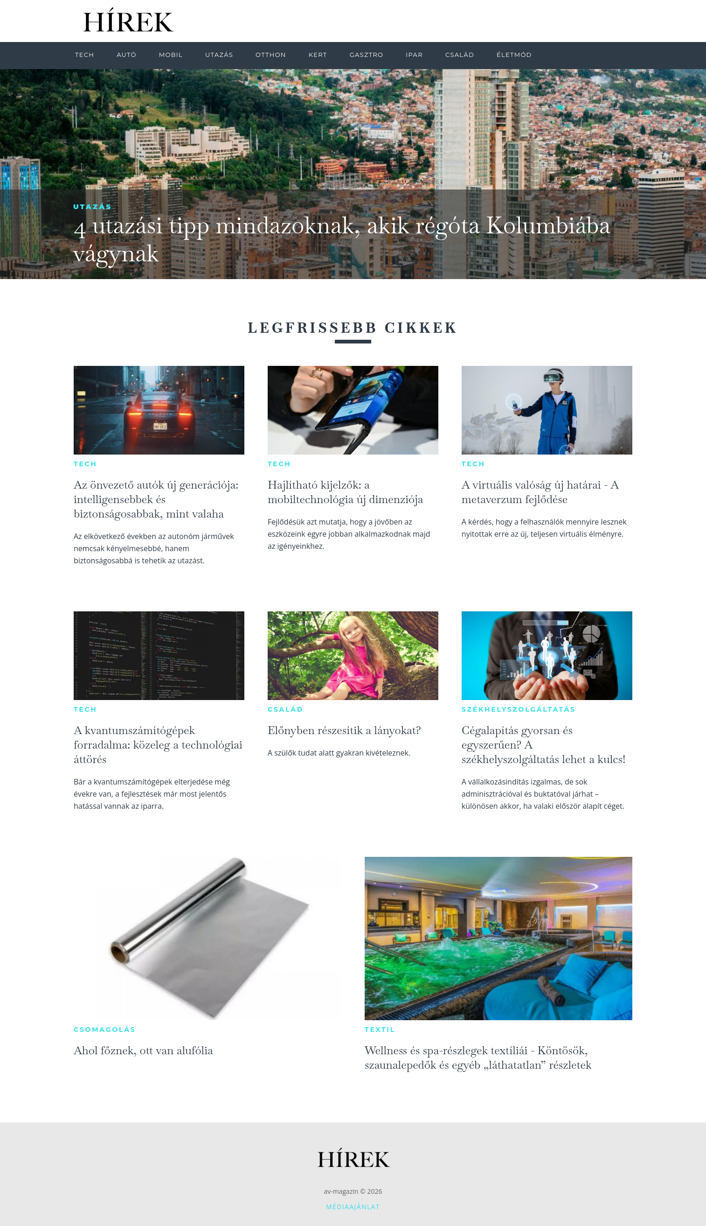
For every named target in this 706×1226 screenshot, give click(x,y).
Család (286, 709)
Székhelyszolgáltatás (519, 709)
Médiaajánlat (353, 1206)
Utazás (92, 206)
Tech (85, 464)
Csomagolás (105, 1029)
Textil (380, 1029)
